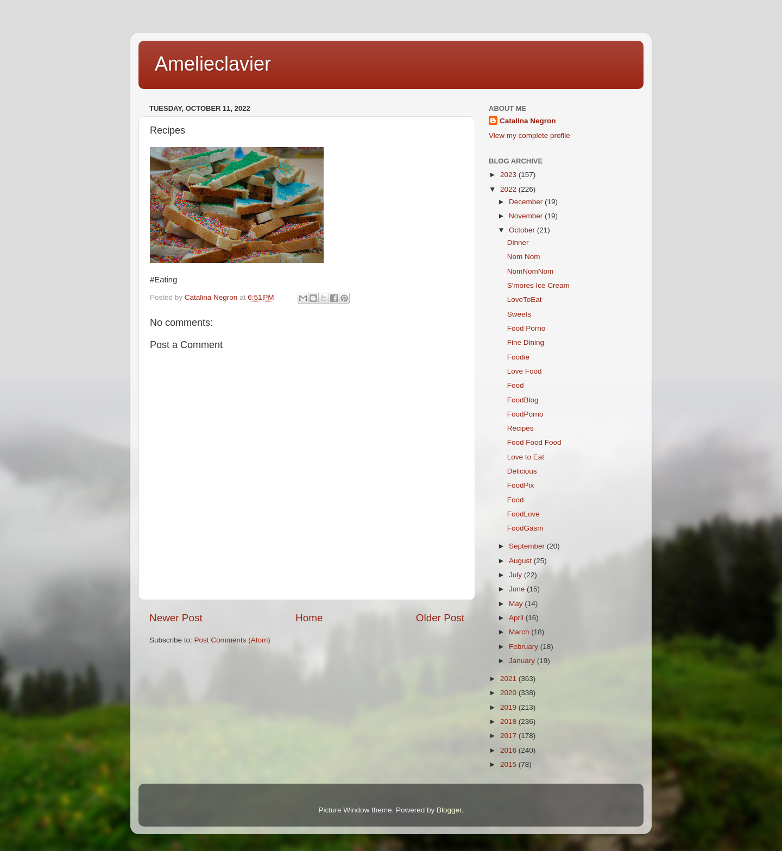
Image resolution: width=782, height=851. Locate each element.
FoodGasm (525, 528)
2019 (509, 707)
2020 (509, 693)
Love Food (524, 371)
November (527, 216)
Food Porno (526, 328)
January (523, 661)
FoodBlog (523, 400)
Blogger (449, 810)
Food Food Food (534, 442)
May (517, 604)
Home (309, 617)
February (524, 646)
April (517, 618)
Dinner (518, 242)
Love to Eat (525, 457)
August (521, 561)
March (520, 632)
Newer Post (176, 617)
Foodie (518, 357)
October (523, 230)
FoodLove (523, 514)
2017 (509, 736)
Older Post (440, 617)
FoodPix (520, 485)
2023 (509, 175)
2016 (509, 750)
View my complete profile (529, 135)
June (518, 589)
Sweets (519, 314)
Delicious (522, 471)
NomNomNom (530, 271)
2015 (509, 764)
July (516, 575)
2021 (509, 679)
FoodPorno (525, 414)
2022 (509, 189)
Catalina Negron (528, 121)
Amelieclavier (213, 64)
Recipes (520, 428)
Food (515, 385)
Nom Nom (523, 257)
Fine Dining (525, 342)
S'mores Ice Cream (538, 285)
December (527, 202)
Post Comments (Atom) (232, 640)
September (528, 546)
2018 (509, 721)
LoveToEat (524, 299)
